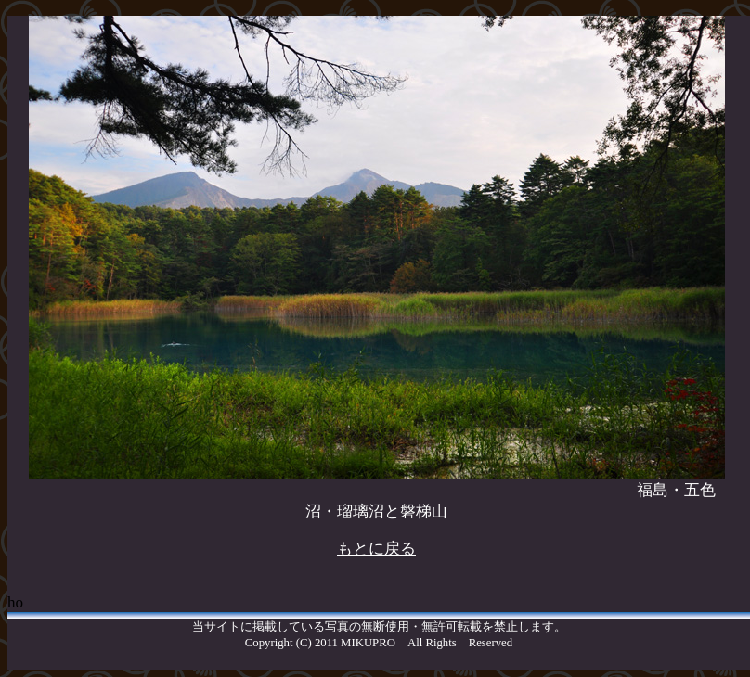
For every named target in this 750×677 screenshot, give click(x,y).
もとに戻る (376, 548)
